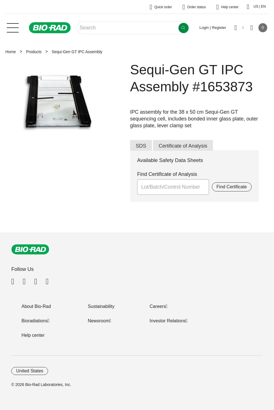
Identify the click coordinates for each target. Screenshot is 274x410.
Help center (33, 335)
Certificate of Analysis (183, 146)
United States (29, 370)
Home (10, 51)
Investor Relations (168, 320)
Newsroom (98, 320)
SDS (141, 146)
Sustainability (101, 306)
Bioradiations (34, 320)
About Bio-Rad (36, 306)
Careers (158, 306)
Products (34, 51)
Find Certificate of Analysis (167, 174)
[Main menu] (13, 27)
